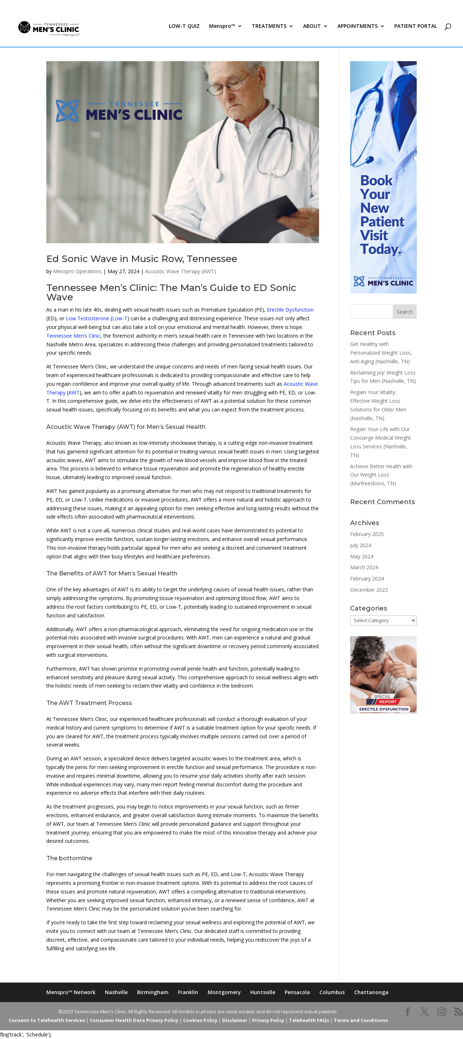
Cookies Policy (200, 1020)
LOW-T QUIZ (184, 32)
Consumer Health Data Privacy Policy (134, 1020)
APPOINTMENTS (357, 32)
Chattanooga (371, 992)
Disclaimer (234, 1020)
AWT (74, 392)
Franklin (188, 992)
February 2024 (367, 578)
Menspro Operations (77, 271)
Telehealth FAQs (309, 1020)
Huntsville (262, 992)
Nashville (116, 992)
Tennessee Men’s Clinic (73, 335)
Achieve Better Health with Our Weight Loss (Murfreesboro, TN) (381, 475)
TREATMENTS (269, 32)
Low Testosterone (87, 318)
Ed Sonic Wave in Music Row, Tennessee (141, 259)
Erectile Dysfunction (290, 309)
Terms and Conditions (361, 1020)
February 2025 (367, 534)
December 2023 (369, 589)
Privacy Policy (268, 1020)
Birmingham (153, 992)
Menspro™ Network (70, 992)
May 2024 (361, 556)
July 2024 (360, 545)
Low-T (119, 318)
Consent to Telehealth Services (47, 1020)
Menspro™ (222, 32)
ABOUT (312, 32)
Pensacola (297, 992)
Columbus (332, 992)
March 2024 (364, 567)
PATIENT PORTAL (415, 32)
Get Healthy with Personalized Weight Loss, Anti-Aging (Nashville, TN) (381, 353)
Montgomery (224, 992)
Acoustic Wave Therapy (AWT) (180, 271)
